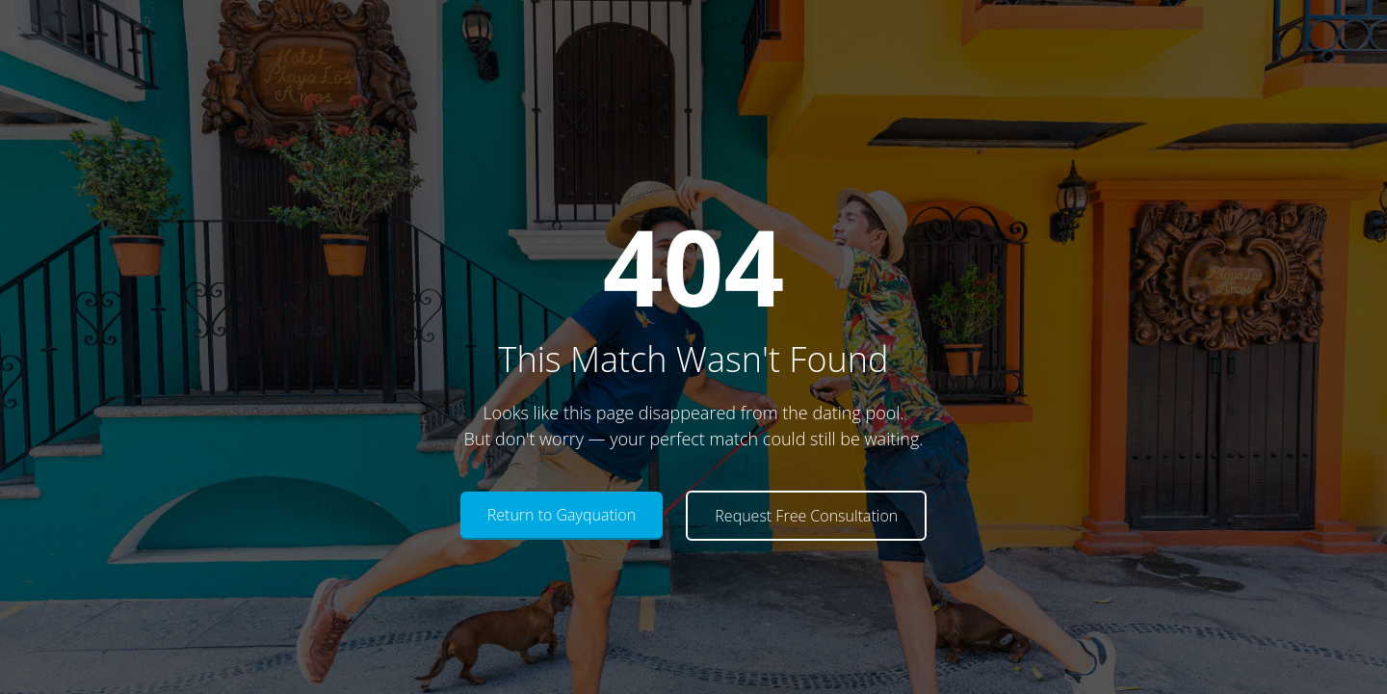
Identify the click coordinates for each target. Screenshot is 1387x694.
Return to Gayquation (561, 514)
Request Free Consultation (806, 515)
